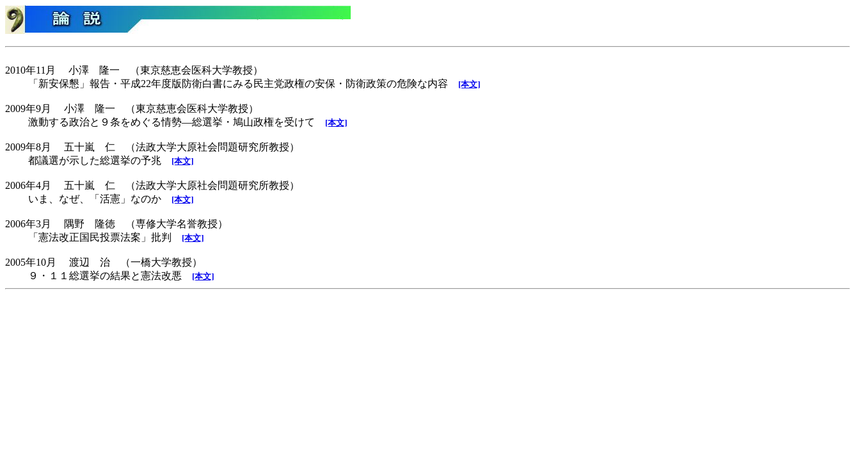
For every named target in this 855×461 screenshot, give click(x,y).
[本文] (469, 84)
